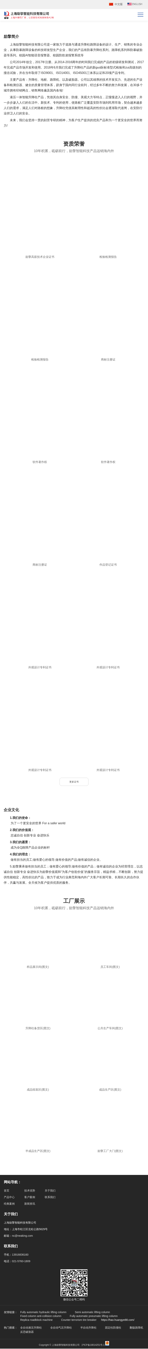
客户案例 (29, 1197)
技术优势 (29, 1190)
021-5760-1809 (21, 1261)
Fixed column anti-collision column (40, 1316)
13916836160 (20, 1255)
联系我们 (50, 1197)
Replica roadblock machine (36, 1320)
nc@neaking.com (22, 1236)
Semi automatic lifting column (92, 1312)
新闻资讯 (29, 1204)
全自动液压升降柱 (31, 1328)
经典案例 (9, 1204)
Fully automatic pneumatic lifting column (94, 1316)
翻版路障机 (136, 1328)
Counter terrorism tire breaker (79, 1320)
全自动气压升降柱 (61, 1328)
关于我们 (50, 1190)
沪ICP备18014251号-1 (93, 1345)
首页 (6, 1190)
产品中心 (9, 1197)
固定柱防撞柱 (113, 1328)
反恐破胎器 (27, 1332)
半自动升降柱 (88, 1328)
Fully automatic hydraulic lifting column (43, 1312)
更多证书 (74, 781)
